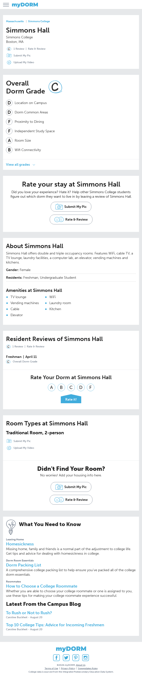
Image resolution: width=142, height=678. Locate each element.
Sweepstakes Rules (88, 668)
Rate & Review (36, 48)
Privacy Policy (68, 668)
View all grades (18, 164)
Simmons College (39, 21)
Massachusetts (15, 21)
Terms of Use (51, 668)
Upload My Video (24, 62)
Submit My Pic (22, 55)
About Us (80, 665)
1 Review (14, 49)
